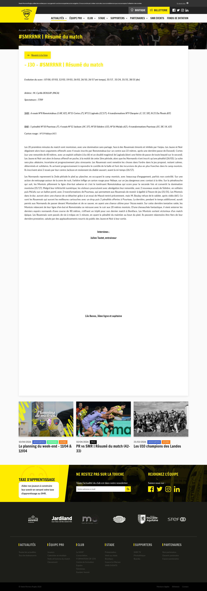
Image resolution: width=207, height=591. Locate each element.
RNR (26, 126)
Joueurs (50, 552)
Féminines (80, 568)
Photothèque (139, 555)
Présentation (110, 552)
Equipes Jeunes (83, 572)
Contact (185, 586)
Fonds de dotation (177, 18)
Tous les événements (28, 555)
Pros (65, 30)
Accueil (22, 30)
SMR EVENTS (157, 18)
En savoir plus (181, 3)
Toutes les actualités (51, 30)
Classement (52, 562)
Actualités (33, 30)
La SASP (80, 552)
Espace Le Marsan (113, 562)
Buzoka (137, 558)
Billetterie (175, 586)
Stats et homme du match (58, 558)
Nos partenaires (169, 552)
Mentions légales (163, 586)
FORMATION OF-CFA (86, 558)
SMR (26, 113)
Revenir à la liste (38, 55)
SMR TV (137, 552)
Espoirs (79, 565)
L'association (81, 555)
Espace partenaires (170, 558)
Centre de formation (85, 562)
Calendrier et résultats (56, 555)
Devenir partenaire (170, 555)
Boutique (109, 558)
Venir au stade (111, 555)
